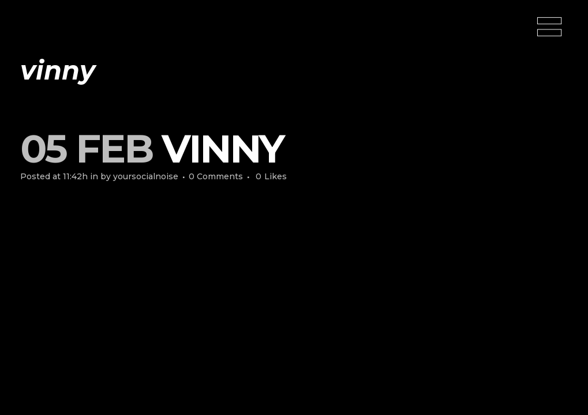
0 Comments (216, 176)
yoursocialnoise (145, 176)
